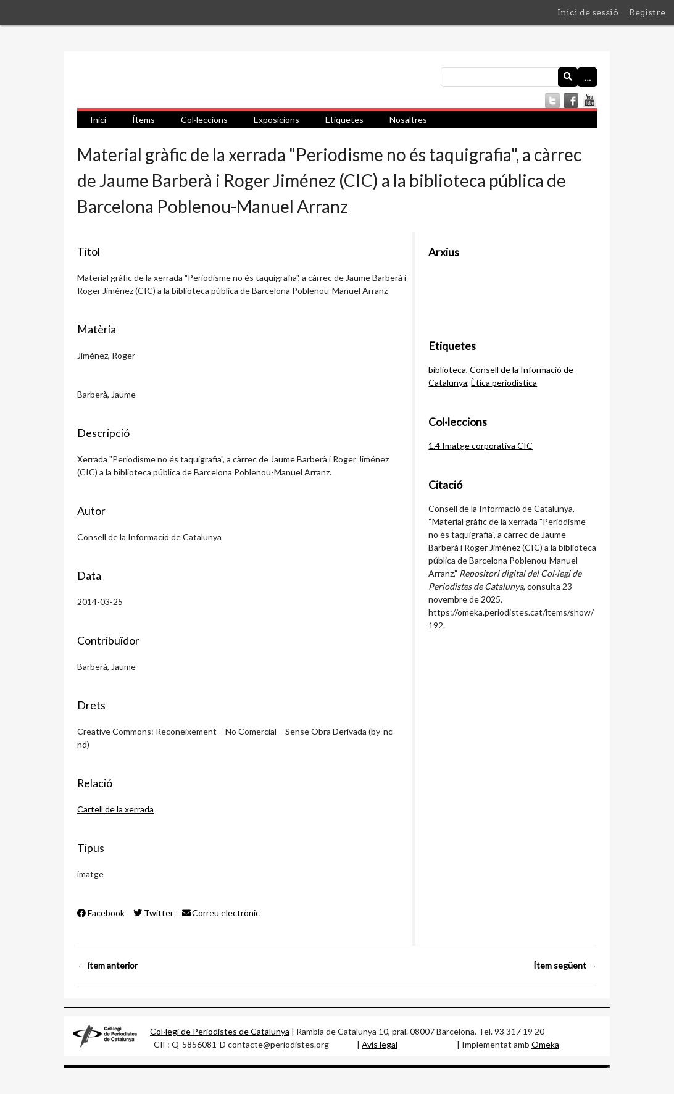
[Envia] (568, 77)
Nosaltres (408, 119)
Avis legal (379, 1044)
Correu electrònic (221, 913)
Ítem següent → (565, 965)
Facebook (101, 913)
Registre (647, 12)
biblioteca (447, 369)
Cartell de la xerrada (115, 809)
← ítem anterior (107, 965)
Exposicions (276, 119)
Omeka (545, 1044)
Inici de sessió (587, 12)
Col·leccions (204, 119)
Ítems (143, 119)
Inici (98, 119)
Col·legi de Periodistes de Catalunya (219, 1031)
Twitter (153, 913)
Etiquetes (344, 119)
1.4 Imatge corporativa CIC (480, 445)
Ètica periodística (504, 382)
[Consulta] (519, 77)
